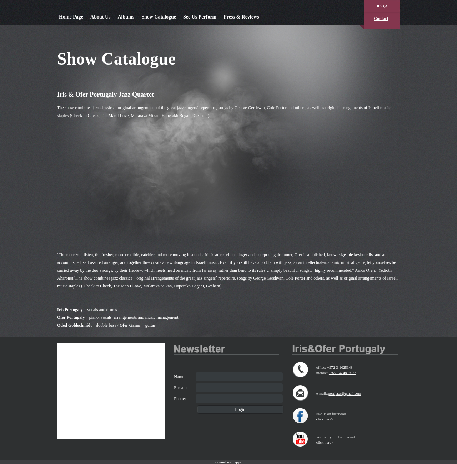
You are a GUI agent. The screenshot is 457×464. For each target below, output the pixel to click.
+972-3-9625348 (340, 367)
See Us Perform (199, 17)
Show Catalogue (158, 17)
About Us (100, 17)
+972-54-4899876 (342, 373)
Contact (381, 18)
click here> (324, 419)
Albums (125, 17)
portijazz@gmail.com (344, 394)
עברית (381, 6)
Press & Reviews (241, 17)
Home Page (71, 17)
